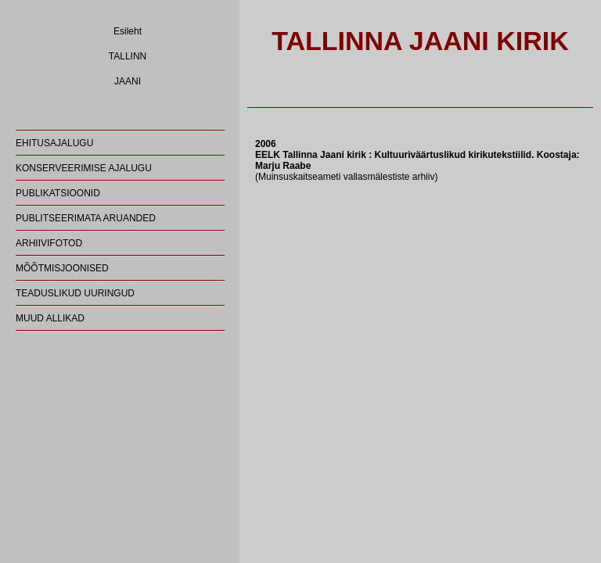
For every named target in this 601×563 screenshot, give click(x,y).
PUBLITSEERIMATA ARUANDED (86, 218)
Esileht (127, 31)
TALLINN (127, 56)
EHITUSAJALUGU (54, 143)
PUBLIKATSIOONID (58, 193)
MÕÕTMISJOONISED (62, 268)
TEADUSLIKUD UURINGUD (75, 293)
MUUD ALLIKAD (50, 318)
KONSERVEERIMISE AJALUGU (84, 168)
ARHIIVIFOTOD (49, 243)
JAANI (127, 81)
